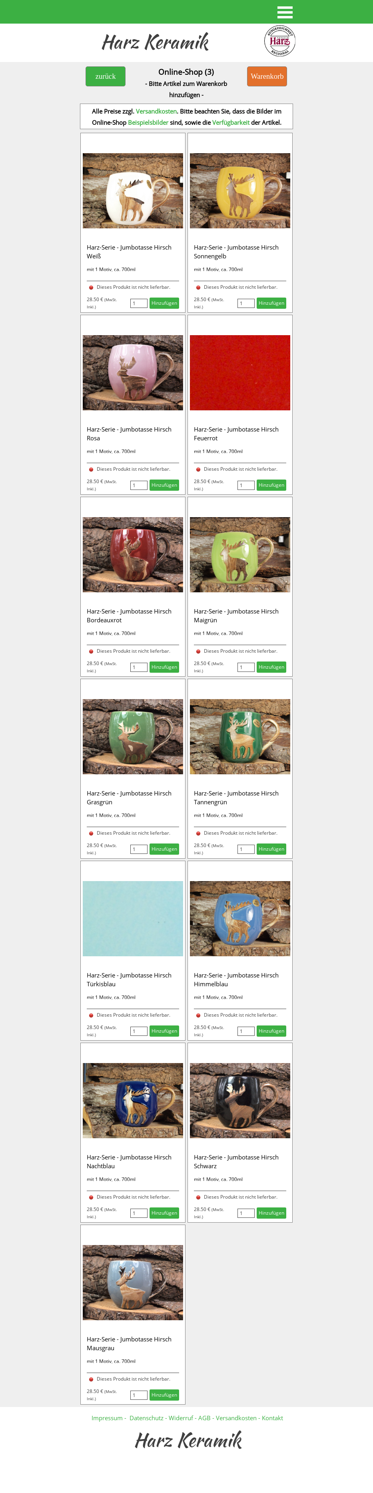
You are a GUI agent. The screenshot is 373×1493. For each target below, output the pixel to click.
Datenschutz (147, 1418)
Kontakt (272, 1418)
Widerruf (182, 1418)
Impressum (107, 1418)
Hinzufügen (164, 303)
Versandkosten (156, 111)
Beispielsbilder (148, 122)
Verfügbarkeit (230, 122)
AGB (204, 1418)
